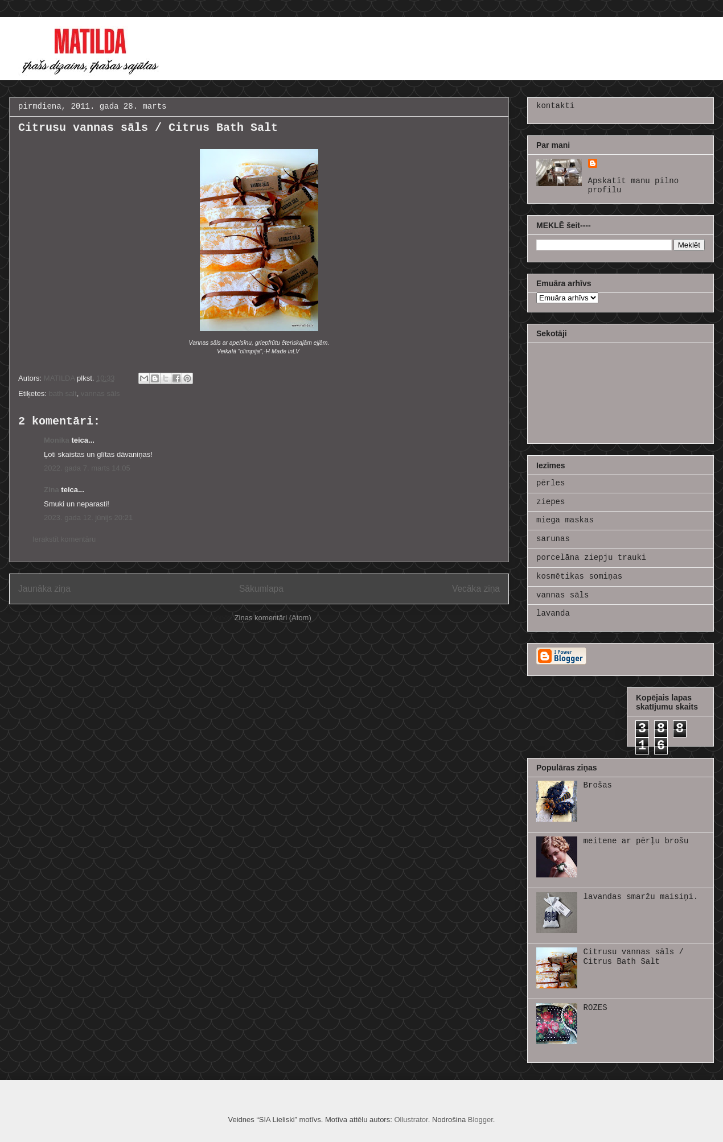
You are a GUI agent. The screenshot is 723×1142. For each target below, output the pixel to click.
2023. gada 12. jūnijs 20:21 (88, 517)
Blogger (480, 1119)
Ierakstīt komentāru (64, 539)
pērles (550, 483)
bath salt (62, 393)
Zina (51, 489)
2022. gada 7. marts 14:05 (87, 468)
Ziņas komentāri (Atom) (273, 617)
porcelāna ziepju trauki (591, 557)
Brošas (598, 785)
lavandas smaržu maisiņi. (641, 896)
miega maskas (565, 520)
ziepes (550, 501)
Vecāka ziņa (476, 588)
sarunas (553, 538)
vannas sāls (100, 393)
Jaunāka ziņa (44, 588)
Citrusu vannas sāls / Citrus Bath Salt (634, 956)
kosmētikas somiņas (579, 576)
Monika (56, 440)
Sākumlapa (261, 588)
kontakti (555, 105)
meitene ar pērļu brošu (636, 841)
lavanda (553, 613)
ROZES (595, 1007)
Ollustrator (411, 1119)
